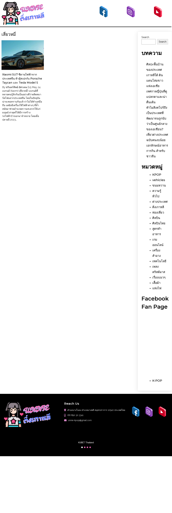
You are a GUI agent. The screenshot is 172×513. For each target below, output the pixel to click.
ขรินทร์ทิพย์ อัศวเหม (16, 87)
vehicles (158, 180)
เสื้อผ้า (156, 283)
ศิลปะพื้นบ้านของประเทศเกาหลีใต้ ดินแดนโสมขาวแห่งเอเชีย (154, 75)
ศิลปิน (156, 218)
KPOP (156, 174)
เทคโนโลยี (159, 261)
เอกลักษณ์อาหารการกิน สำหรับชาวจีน (157, 151)
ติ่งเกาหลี (158, 207)
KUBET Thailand (86, 442)
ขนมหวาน (159, 185)
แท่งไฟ (156, 288)
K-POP (157, 380)
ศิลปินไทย (158, 223)
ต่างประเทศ (160, 201)
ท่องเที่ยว (158, 212)
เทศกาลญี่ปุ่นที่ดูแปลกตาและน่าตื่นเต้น (156, 97)
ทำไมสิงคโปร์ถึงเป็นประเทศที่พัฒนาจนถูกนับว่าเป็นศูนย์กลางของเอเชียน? (156, 118)
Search (145, 37)
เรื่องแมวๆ (159, 277)
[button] (82, 447)
